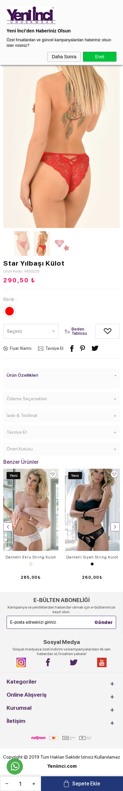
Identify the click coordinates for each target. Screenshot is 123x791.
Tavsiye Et (54, 348)
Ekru (30, 564)
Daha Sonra (64, 56)
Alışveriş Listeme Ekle (100, 331)
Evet (99, 56)
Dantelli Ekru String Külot (31, 557)
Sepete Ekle (86, 784)
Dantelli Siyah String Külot (92, 557)
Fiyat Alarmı (20, 348)
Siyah (92, 564)
